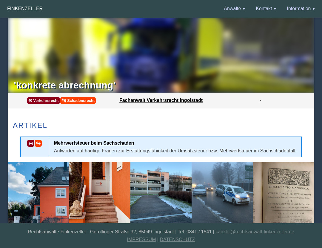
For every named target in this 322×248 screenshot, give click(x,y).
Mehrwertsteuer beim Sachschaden (94, 143)
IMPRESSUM (141, 239)
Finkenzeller (25, 8)
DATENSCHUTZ (177, 239)
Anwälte (232, 8)
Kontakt (264, 8)
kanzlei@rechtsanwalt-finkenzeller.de (254, 231)
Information (299, 8)
